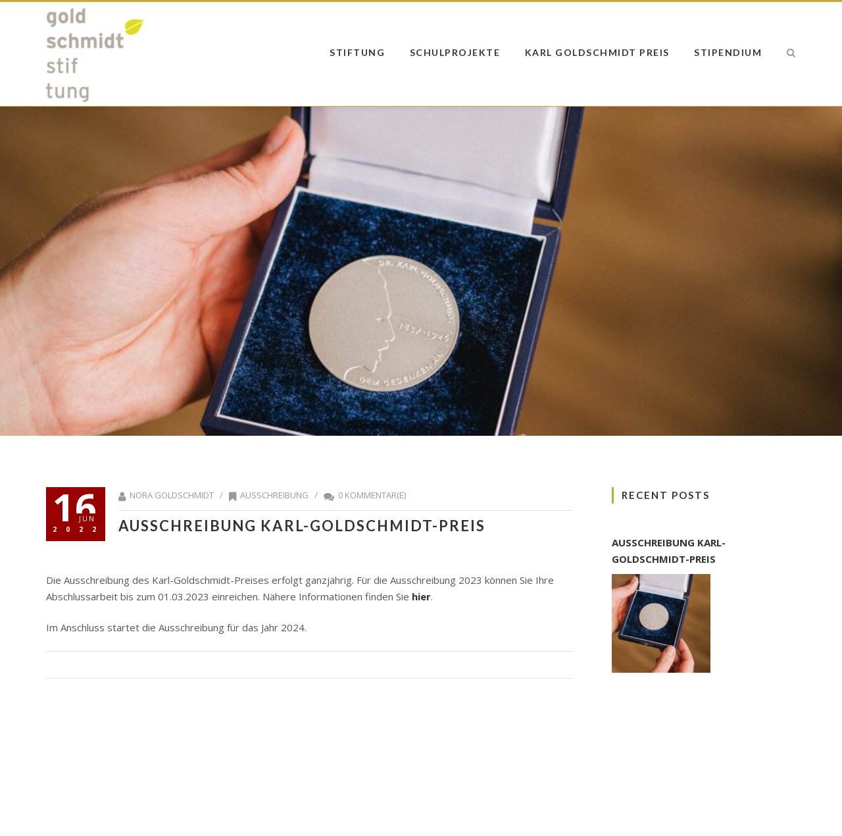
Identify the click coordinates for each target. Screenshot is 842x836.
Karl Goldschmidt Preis (597, 52)
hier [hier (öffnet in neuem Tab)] (421, 596)
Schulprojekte (455, 52)
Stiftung (357, 52)
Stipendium (728, 52)
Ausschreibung (274, 495)
